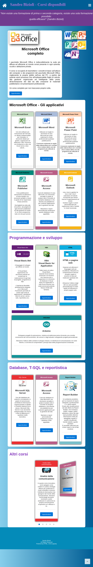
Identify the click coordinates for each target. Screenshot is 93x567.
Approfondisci (15, 93)
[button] (39, 524)
